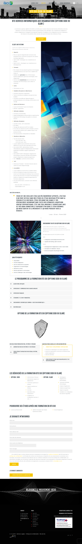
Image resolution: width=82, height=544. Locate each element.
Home (32, 14)
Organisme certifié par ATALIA (65, 513)
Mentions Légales (21, 533)
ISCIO (14, 533)
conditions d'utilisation (53, 453)
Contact (34, 525)
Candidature (35, 524)
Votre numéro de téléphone (16, 442)
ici (16, 101)
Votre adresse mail (14, 431)
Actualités (35, 516)
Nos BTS (37, 14)
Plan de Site (42, 533)
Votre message (13, 448)
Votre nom (12, 420)
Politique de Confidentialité (32, 533)
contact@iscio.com (57, 460)
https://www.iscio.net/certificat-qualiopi (63, 515)
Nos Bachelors (36, 514)
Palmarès (18, 158)
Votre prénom (13, 425)
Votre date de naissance (15, 437)
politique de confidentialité (16, 455)
